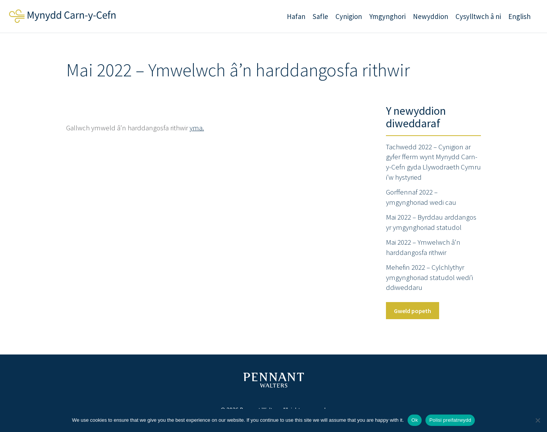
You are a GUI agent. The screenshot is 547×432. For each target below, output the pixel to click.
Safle (320, 16)
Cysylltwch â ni (478, 16)
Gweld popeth (412, 311)
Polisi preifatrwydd (450, 420)
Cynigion (348, 16)
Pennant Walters (273, 380)
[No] (537, 420)
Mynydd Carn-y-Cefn (62, 16)
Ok (414, 420)
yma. (197, 127)
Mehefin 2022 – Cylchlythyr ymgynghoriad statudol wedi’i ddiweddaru (429, 277)
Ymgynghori (387, 16)
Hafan (296, 16)
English (519, 16)
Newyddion (430, 16)
